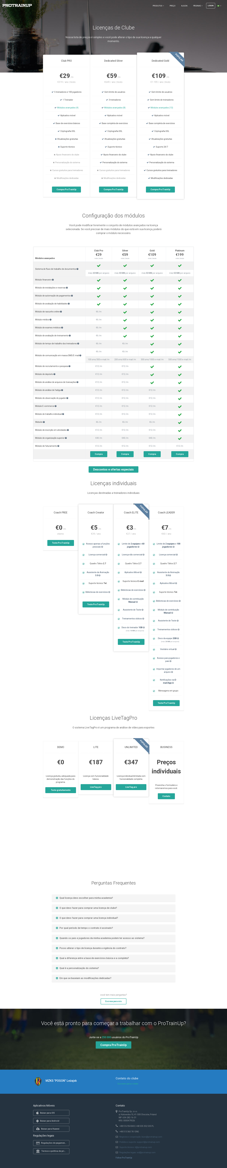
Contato (166, 796)
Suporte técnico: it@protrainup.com (135, 1147)
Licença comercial (98, 554)
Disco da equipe (168, 638)
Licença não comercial (133, 554)
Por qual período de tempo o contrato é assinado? (84, 928)
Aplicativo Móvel (133, 572)
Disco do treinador (133, 627)
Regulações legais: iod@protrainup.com (137, 1152)
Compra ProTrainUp (66, 189)
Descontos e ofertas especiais (113, 469)
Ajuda (184, 6)
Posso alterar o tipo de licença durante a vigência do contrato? (91, 948)
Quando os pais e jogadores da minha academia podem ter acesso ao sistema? (100, 938)
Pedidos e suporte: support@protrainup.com (139, 1142)
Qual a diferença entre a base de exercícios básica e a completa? (92, 958)
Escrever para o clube (128, 1084)
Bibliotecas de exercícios (98, 592)
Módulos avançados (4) (67, 107)
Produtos (158, 6)
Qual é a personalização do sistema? (77, 968)
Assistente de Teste (133, 610)
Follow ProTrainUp (124, 1158)
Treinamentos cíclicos (133, 618)
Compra (99, 454)
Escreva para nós (113, 1001)
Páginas (198, 6)
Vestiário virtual (168, 649)
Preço (172, 6)
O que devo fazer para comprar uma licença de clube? (86, 908)
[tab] (113, 897)
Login (211, 5)
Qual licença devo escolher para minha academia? (84, 898)
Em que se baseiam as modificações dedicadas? (83, 978)
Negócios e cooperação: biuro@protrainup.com (140, 1137)
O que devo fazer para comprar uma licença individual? (87, 918)
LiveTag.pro (96, 787)
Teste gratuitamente (61, 790)
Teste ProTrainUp (60, 543)
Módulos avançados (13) (162, 107)
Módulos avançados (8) (115, 107)
